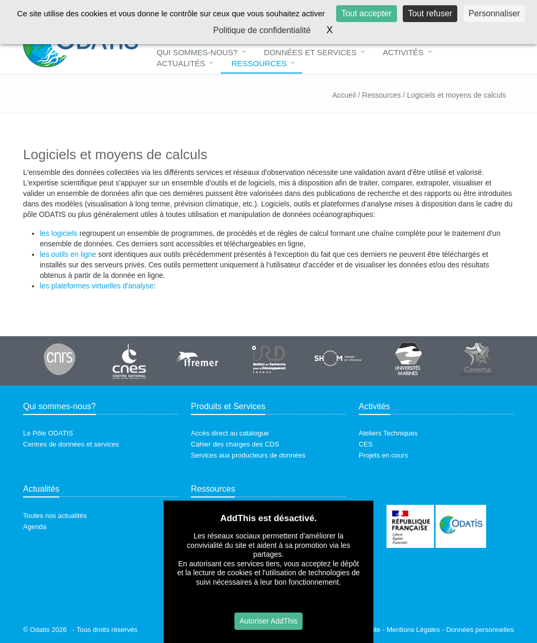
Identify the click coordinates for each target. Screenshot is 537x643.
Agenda (35, 527)
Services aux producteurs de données (248, 455)
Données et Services (310, 52)
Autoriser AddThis (269, 621)
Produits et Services (228, 406)
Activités (403, 52)
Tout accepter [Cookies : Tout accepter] (366, 13)
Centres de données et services (71, 444)
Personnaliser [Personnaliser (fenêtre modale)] (494, 13)
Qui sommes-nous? (197, 52)
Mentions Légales (413, 630)
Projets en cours (383, 455)
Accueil (344, 95)
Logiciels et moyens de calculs (456, 95)
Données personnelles (480, 630)
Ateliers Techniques (388, 433)
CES (366, 444)
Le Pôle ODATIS (48, 433)
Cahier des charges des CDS (235, 444)
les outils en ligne (68, 254)
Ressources (258, 63)
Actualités (181, 63)
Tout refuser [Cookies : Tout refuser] (430, 13)
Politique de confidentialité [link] (262, 30)
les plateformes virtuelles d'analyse (97, 286)
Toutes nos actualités (55, 516)
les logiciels (59, 233)
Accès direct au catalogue (230, 433)
